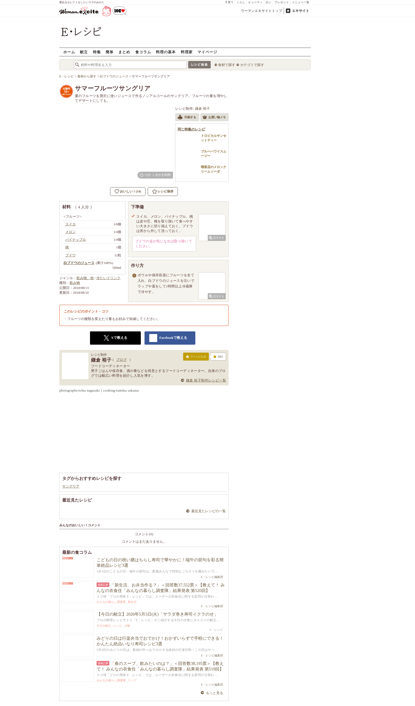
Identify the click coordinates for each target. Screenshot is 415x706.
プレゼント (281, 2)
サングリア (70, 486)
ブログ (121, 360)
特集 (97, 51)
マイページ (207, 51)
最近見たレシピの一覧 (208, 511)
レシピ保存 (165, 191)
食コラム (143, 51)
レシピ (117, 625)
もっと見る (214, 693)
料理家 (187, 51)
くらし (241, 2)
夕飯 (127, 625)
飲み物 (75, 283)
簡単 (110, 51)
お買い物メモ (214, 117)
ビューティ (255, 2)
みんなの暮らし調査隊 (111, 601)
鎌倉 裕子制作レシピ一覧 (206, 380)
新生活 (132, 601)
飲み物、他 (85, 278)
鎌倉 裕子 (202, 109)
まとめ (124, 51)
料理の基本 (166, 51)
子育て (229, 2)
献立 (84, 51)
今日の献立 (104, 625)
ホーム (69, 51)
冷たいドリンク (108, 278)
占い (269, 2)
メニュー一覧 (300, 2)
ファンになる (196, 358)
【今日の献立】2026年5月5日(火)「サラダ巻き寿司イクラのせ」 (157, 614)
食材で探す (226, 65)
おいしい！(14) (130, 191)
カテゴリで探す (252, 65)
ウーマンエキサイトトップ (261, 11)
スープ (132, 680)
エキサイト (300, 11)
